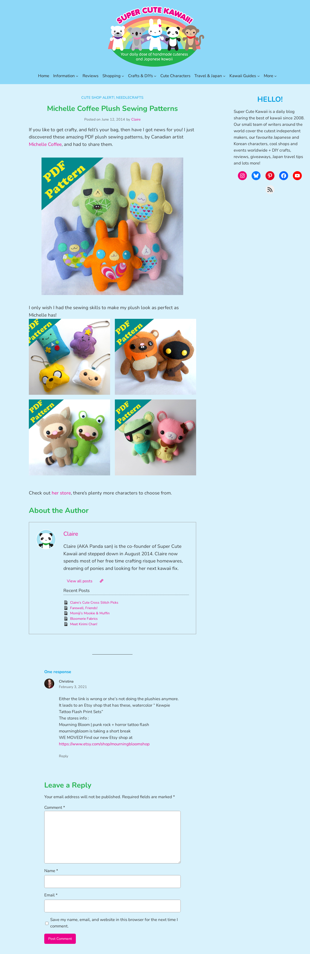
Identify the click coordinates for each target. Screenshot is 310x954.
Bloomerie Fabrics (84, 618)
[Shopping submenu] (123, 76)
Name (51, 871)
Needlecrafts (129, 97)
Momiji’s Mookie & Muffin (90, 613)
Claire (136, 119)
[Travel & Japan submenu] (224, 76)
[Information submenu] (77, 76)
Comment (54, 807)
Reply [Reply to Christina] (63, 756)
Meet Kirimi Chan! (83, 624)
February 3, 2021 (73, 686)
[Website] (101, 581)
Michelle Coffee (45, 144)
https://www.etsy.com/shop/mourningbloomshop (104, 744)
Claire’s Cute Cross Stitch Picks (94, 602)
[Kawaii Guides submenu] (258, 76)
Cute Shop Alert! (97, 97)
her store (61, 493)
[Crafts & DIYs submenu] (155, 76)
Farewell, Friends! (83, 608)
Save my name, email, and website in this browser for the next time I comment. (114, 923)
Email (51, 895)
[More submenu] (275, 76)
